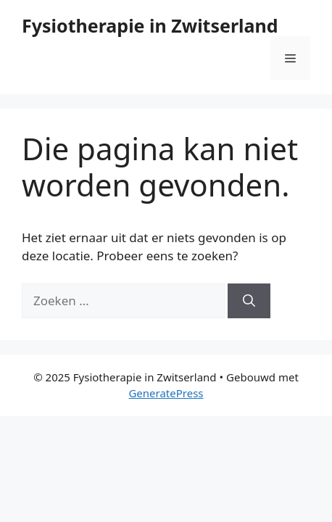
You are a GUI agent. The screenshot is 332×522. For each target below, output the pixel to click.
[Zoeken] (249, 300)
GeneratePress (165, 393)
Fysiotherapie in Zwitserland (150, 25)
